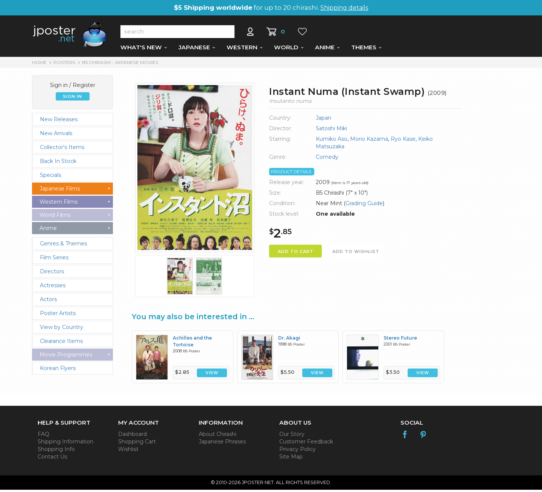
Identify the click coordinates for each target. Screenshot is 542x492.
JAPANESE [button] (196, 49)
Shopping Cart (137, 443)
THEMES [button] (366, 49)
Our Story (291, 436)
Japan (323, 120)
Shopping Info (56, 451)
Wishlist (128, 451)
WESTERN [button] (245, 49)
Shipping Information (65, 443)
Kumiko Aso (331, 141)
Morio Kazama (369, 141)
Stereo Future (400, 340)
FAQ (43, 436)
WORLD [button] (289, 49)
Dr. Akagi (289, 340)
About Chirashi (217, 436)
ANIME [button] (327, 49)
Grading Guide (364, 205)
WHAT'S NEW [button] (143, 49)
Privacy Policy (297, 451)
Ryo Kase (403, 141)
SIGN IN (72, 98)
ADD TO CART (296, 253)
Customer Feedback (306, 443)
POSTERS (64, 64)
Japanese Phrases (222, 443)
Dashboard (132, 436)
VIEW (212, 375)
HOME (39, 64)
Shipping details (344, 7)
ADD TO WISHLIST (355, 253)
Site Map (291, 458)
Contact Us (52, 458)
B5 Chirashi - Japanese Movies (120, 64)
